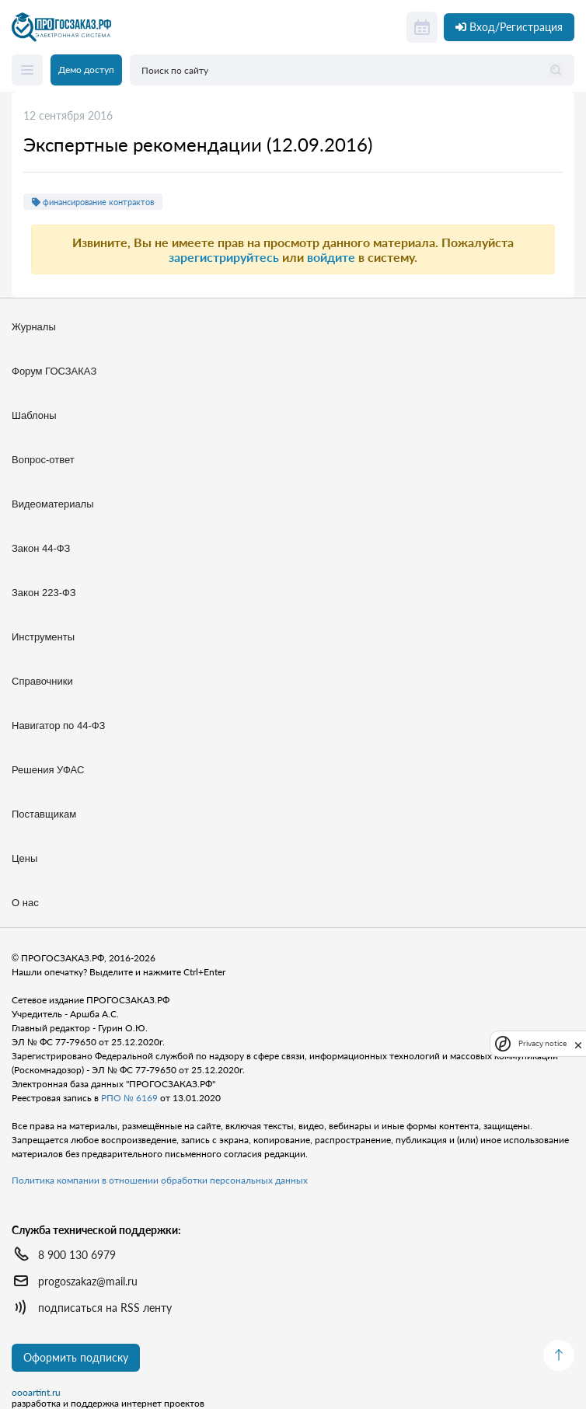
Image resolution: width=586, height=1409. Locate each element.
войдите (331, 256)
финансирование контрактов (93, 201)
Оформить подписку (75, 1357)
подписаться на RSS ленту (105, 1307)
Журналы (34, 327)
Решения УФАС (48, 770)
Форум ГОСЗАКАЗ (54, 371)
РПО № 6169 (129, 1098)
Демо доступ (86, 69)
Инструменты (43, 637)
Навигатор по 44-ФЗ (58, 725)
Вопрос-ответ (43, 460)
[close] (578, 1044)
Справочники (42, 681)
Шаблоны (34, 415)
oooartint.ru (36, 1392)
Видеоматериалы (53, 504)
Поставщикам (44, 814)
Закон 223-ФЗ (44, 592)
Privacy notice (542, 1043)
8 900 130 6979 (77, 1254)
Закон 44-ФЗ (41, 548)
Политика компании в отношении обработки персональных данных (160, 1180)
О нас (25, 903)
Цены (24, 858)
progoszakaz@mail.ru (88, 1281)
